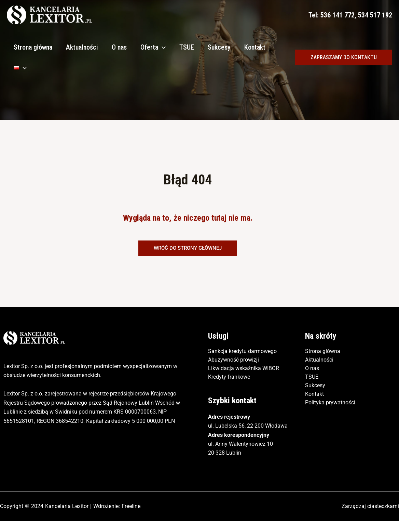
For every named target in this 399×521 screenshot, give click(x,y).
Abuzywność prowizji (233, 359)
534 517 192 (375, 15)
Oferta (153, 47)
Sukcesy (219, 47)
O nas (119, 47)
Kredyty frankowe (229, 377)
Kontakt (254, 47)
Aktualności (82, 47)
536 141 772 (337, 15)
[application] (162, 47)
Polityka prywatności (330, 402)
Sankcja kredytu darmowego (242, 351)
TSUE (186, 47)
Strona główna (33, 47)
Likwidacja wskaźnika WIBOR (243, 368)
